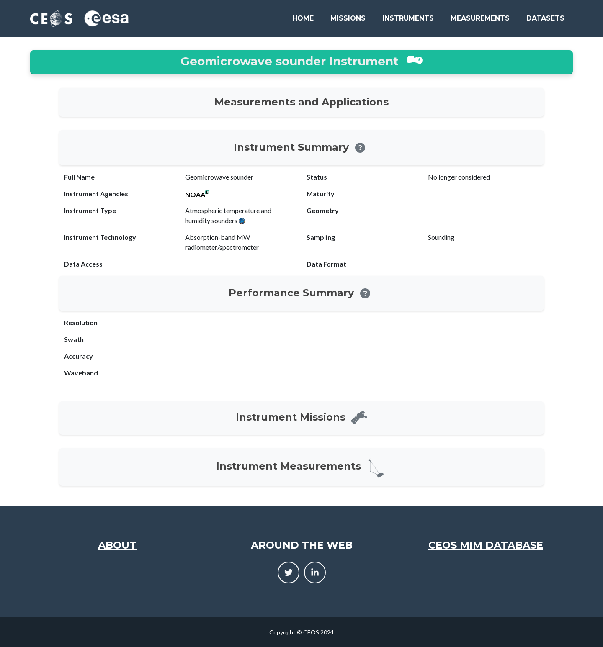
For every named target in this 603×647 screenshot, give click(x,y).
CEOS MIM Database (485, 545)
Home (303, 18)
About (117, 545)
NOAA (195, 194)
